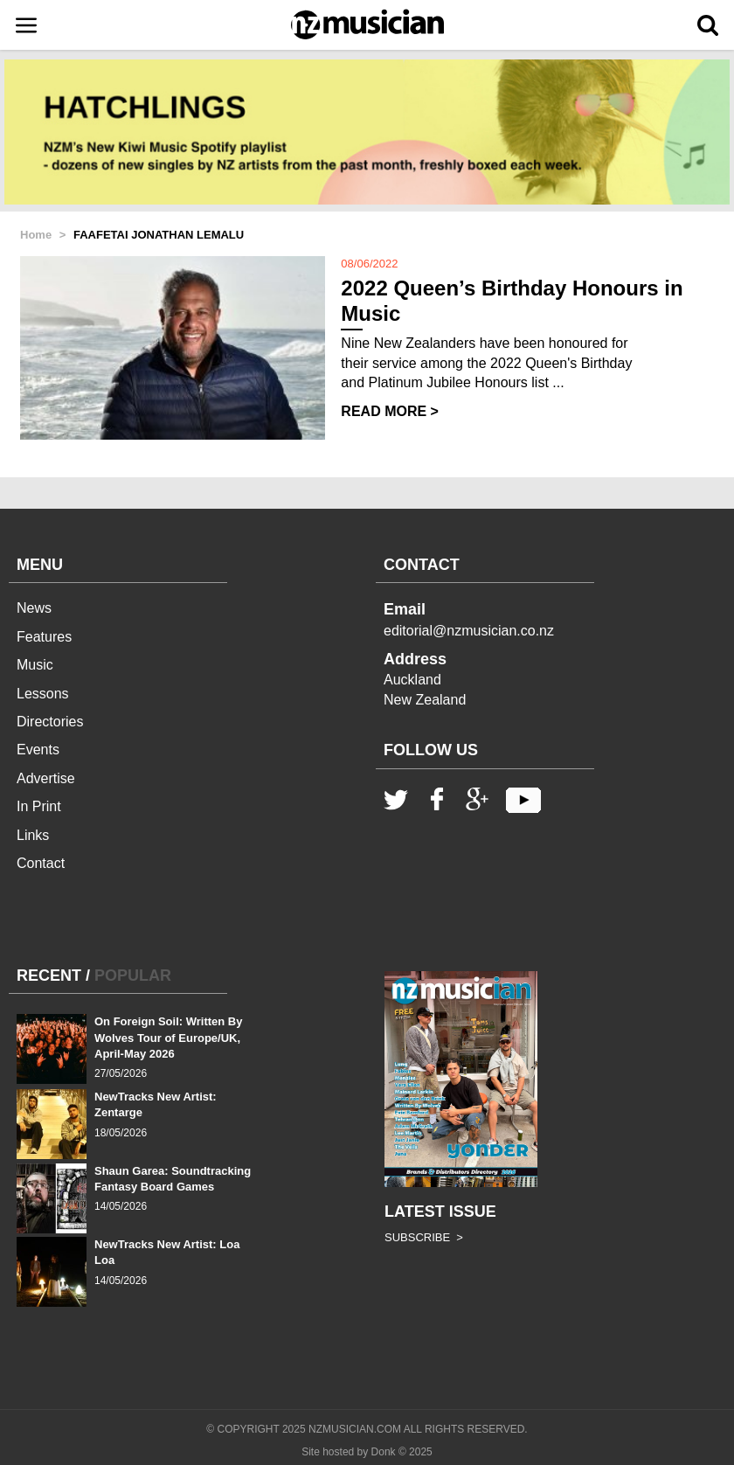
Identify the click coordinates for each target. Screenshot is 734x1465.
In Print (39, 806)
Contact (41, 863)
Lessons (43, 693)
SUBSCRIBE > (423, 1237)
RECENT (49, 975)
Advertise (46, 778)
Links (33, 835)
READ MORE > (390, 411)
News (34, 608)
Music (35, 664)
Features (44, 636)
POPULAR (132, 975)
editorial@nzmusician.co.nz (469, 630)
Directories (50, 721)
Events (38, 749)
